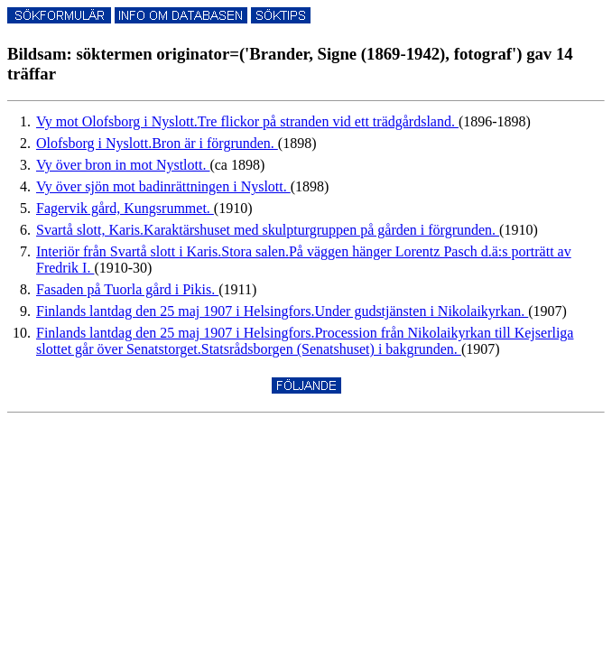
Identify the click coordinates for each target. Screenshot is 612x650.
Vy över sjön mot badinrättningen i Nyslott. (163, 186)
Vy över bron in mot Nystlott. (122, 164)
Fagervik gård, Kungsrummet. (125, 208)
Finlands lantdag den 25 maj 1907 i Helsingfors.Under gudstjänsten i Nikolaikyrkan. (282, 311)
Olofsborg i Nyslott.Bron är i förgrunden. (157, 143)
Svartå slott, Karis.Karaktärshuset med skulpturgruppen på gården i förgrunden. (267, 229)
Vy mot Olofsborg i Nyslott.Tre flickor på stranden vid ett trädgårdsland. (247, 121)
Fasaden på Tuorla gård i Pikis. (127, 289)
